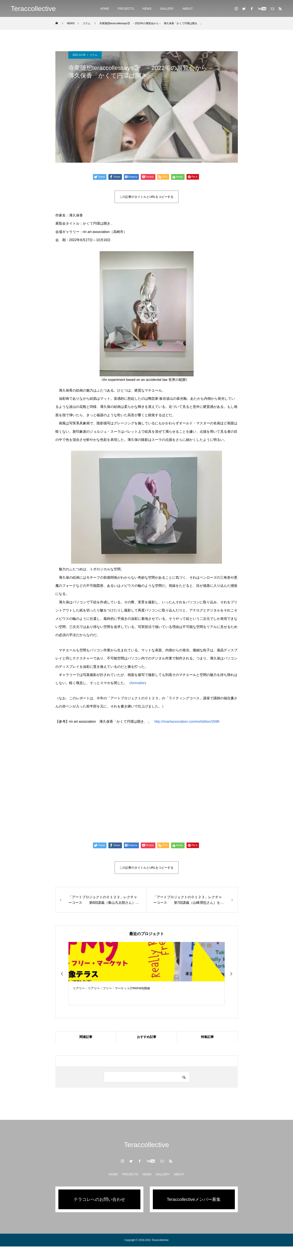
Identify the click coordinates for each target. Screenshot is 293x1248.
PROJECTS (126, 8)
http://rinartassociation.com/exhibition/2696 (186, 721)
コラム (93, 54)
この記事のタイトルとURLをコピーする (146, 196)
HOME (104, 8)
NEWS (147, 8)
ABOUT (187, 8)
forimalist (138, 683)
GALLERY (167, 8)
